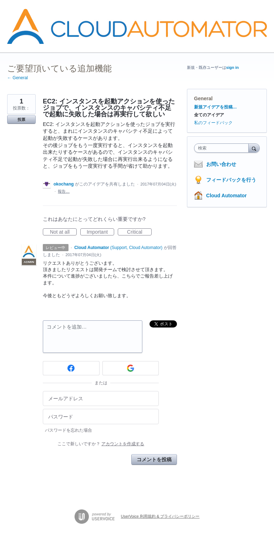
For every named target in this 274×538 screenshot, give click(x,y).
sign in (232, 67)
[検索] (254, 147)
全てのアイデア (209, 114)
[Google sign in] (130, 368)
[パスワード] (101, 416)
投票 (21, 119)
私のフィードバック (213, 122)
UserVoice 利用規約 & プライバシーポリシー (160, 516)
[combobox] (223, 148)
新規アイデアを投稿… (215, 107)
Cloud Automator (226, 195)
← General (17, 77)
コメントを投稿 (154, 459)
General (203, 98)
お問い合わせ (221, 164)
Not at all (63, 232)
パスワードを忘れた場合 (68, 430)
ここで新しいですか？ (100, 443)
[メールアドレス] (101, 398)
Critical (139, 232)
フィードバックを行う (231, 180)
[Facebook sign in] (71, 368)
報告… (64, 191)
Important (100, 232)
